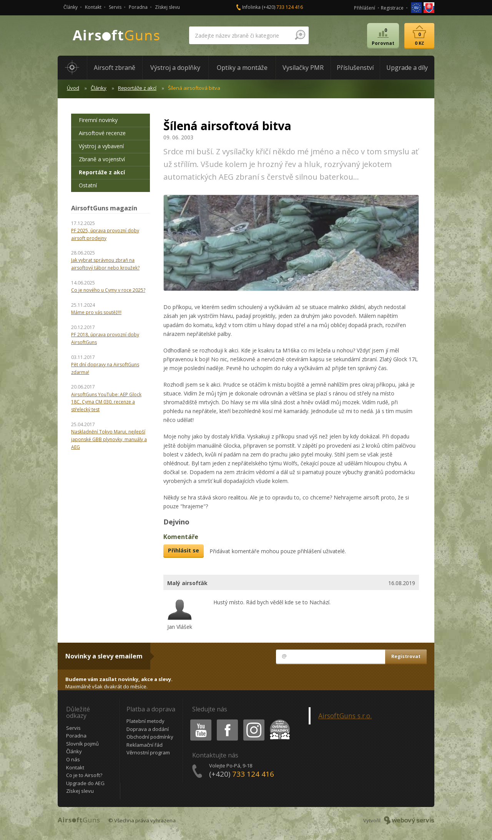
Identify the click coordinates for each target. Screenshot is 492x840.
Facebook (226, 720)
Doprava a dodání (147, 729)
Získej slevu (167, 7)
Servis (115, 7)
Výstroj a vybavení (101, 146)
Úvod (73, 87)
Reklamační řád (144, 744)
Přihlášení (364, 8)
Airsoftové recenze (102, 133)
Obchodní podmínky (149, 736)
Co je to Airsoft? (84, 775)
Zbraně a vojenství (102, 159)
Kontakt (93, 7)
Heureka (278, 720)
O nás (73, 759)
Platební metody (145, 721)
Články (70, 7)
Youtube (198, 720)
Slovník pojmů (82, 743)
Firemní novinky (98, 120)
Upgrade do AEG (85, 783)
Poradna (138, 7)
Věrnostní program (148, 752)
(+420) (282, 7)
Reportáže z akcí (137, 87)
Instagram (253, 720)
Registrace (392, 8)
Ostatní (88, 185)
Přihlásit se (183, 550)
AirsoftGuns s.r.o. (345, 715)
